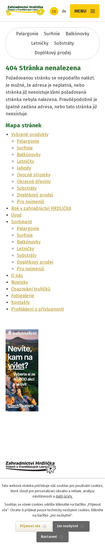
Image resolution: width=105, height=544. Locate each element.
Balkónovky (77, 33)
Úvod (16, 215)
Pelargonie (27, 33)
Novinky (19, 282)
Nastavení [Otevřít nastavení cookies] (49, 537)
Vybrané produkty (29, 134)
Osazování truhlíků (30, 289)
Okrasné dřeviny (34, 181)
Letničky (39, 43)
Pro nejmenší (30, 201)
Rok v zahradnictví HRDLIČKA (41, 208)
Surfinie (52, 33)
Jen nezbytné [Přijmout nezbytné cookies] (67, 526)
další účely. (64, 496)
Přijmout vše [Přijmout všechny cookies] (30, 526)
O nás (17, 275)
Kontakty (20, 302)
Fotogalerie (22, 295)
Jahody (24, 168)
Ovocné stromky (33, 174)
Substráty (64, 43)
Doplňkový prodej (52, 52)
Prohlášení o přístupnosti (37, 309)
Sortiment (21, 221)
